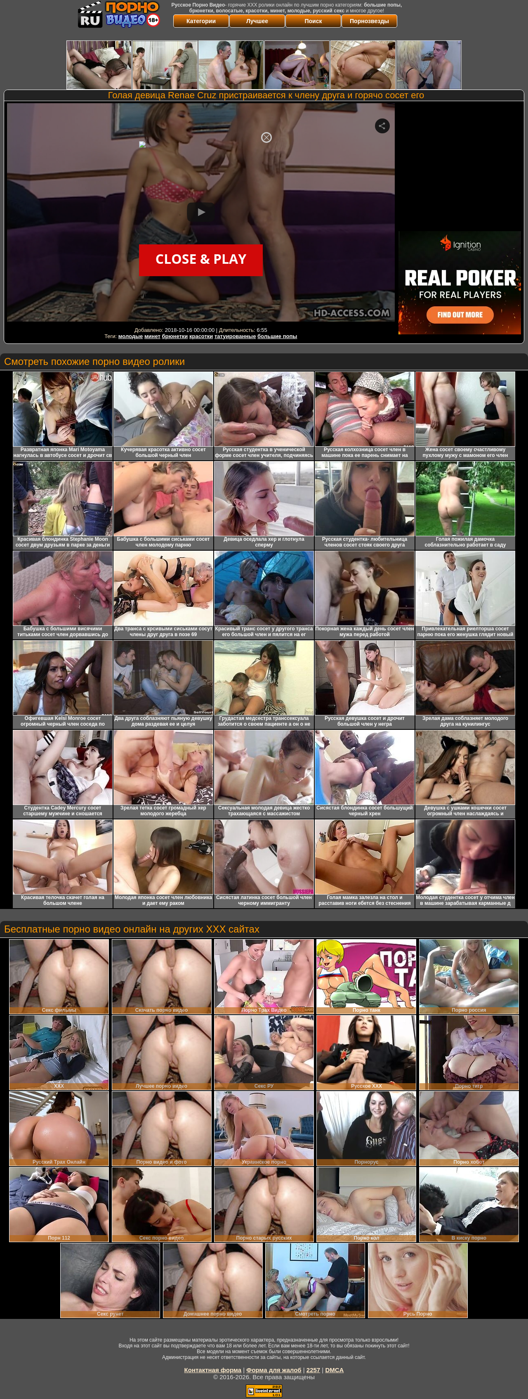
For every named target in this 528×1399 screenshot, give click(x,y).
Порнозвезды (369, 21)
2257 (313, 1369)
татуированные (235, 336)
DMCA (334, 1369)
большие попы (277, 336)
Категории (201, 21)
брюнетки (175, 336)
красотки (201, 336)
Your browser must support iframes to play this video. (201, 213)
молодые (130, 336)
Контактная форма (213, 1369)
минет (152, 336)
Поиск (313, 21)
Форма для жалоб (273, 1369)
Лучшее (257, 21)
